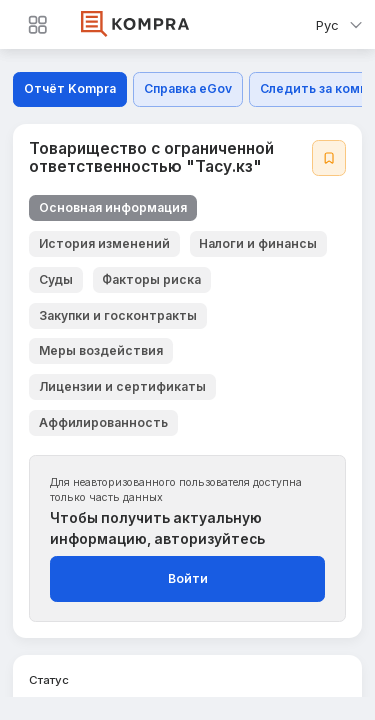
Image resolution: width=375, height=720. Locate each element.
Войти (188, 578)
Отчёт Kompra (70, 88)
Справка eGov (188, 88)
